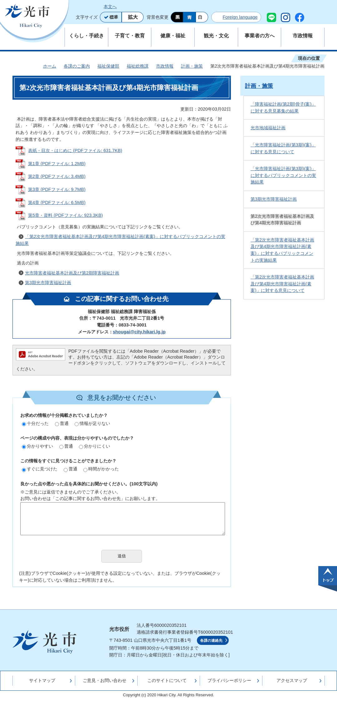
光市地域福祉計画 (268, 127)
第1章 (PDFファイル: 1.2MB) (56, 163)
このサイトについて (167, 680)
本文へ (110, 6)
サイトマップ (42, 680)
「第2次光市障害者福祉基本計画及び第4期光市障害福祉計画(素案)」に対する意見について (282, 283)
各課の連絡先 (211, 640)
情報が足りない (92, 423)
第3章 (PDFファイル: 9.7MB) (56, 189)
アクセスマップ (291, 680)
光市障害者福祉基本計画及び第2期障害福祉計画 (72, 272)
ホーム (49, 66)
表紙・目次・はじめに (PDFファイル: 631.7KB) (75, 150)
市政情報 (164, 66)
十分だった (35, 423)
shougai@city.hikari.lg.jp (139, 331)
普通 (62, 423)
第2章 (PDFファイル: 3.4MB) (56, 176)
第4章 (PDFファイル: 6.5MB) (56, 202)
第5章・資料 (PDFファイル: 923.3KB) (65, 215)
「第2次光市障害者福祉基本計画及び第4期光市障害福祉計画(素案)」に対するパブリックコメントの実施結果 (120, 240)
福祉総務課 (138, 66)
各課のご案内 (77, 66)
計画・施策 (192, 66)
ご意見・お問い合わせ (104, 680)
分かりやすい (37, 446)
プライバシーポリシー (229, 680)
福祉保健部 (108, 66)
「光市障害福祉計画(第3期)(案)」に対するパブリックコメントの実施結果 (283, 175)
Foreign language (239, 17)
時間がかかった (101, 468)
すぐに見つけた (39, 468)
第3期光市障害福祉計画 (48, 282)
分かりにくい (94, 446)
